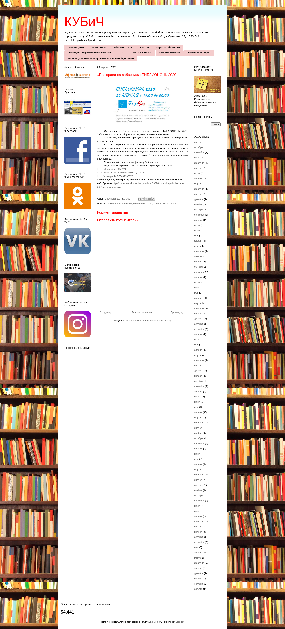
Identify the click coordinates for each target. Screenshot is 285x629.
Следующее (106, 312)
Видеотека (144, 47)
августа (198, 220)
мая (196, 235)
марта (197, 183)
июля (197, 157)
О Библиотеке (99, 47)
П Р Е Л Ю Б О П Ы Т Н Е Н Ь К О (134, 52)
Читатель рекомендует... (198, 52)
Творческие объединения (168, 47)
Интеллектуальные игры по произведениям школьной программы (101, 58)
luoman (157, 621)
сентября (199, 152)
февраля (199, 163)
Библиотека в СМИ (122, 47)
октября (198, 147)
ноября (198, 204)
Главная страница (77, 47)
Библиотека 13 (161, 203)
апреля (198, 178)
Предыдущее (178, 312)
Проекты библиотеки (169, 52)
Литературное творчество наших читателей (89, 52)
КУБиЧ (84, 22)
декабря (198, 199)
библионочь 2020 (142, 203)
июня (197, 230)
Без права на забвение (119, 203)
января (198, 142)
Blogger (180, 621)
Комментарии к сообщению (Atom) (152, 320)
